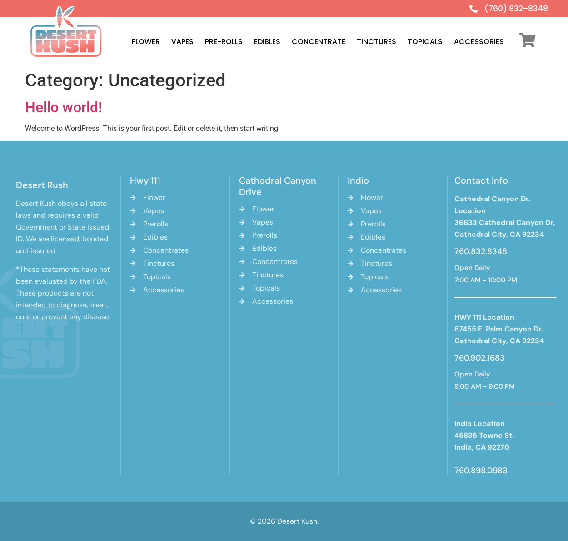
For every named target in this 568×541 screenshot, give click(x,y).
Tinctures (376, 41)
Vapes (182, 41)
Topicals (425, 41)
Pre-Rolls (224, 41)
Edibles (267, 41)
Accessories (479, 41)
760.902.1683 (479, 357)
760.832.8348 (480, 251)
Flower (146, 41)
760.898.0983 (481, 470)
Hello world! (63, 107)
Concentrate (318, 41)
